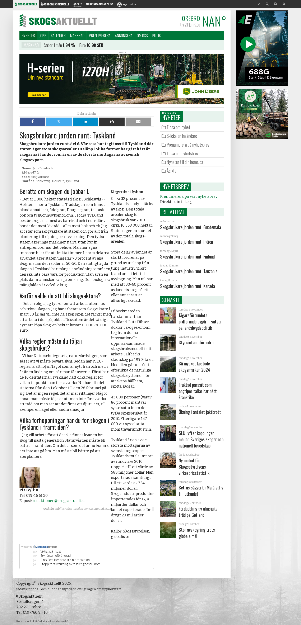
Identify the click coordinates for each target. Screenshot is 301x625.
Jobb (42, 35)
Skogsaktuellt (58, 21)
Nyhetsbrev (175, 186)
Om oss (142, 35)
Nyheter (28, 35)
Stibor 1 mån (53, 46)
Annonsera (124, 35)
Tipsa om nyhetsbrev (183, 153)
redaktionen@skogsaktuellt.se (59, 500)
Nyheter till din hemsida (185, 161)
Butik (156, 35)
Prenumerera (100, 35)
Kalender (58, 35)
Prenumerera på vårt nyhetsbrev (188, 196)
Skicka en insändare (182, 135)
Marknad (77, 35)
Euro (82, 46)
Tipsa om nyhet (178, 127)
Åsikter (172, 170)
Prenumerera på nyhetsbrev (188, 144)
